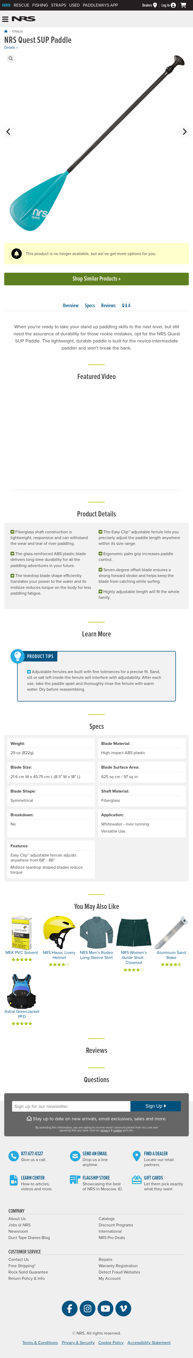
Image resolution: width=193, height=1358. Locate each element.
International (110, 1231)
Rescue (21, 5)
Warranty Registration (118, 1266)
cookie (117, 1130)
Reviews (108, 305)
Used (74, 5)
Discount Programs (116, 1225)
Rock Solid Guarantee (28, 1272)
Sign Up (155, 1106)
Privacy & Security (78, 1342)
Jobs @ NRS (19, 1225)
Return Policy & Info (26, 1278)
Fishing (40, 5)
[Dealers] (151, 5)
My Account (110, 1278)
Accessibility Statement (149, 1342)
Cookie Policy (111, 1342)
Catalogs (107, 1218)
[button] (10, 58)
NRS (6, 5)
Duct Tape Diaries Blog (29, 1237)
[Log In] (170, 5)
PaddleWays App (100, 5)
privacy (105, 1130)
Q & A (126, 305)
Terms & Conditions (40, 1342)
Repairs (105, 1259)
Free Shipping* (21, 1266)
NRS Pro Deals (112, 1237)
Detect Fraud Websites (119, 1272)
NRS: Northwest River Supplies (24, 19)
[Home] (5, 31)
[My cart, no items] (185, 5)
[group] (96, 145)
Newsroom (18, 1231)
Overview (71, 305)
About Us (17, 1218)
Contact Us (18, 1259)
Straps (58, 5)
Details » (11, 47)
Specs (90, 305)
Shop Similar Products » (97, 279)
